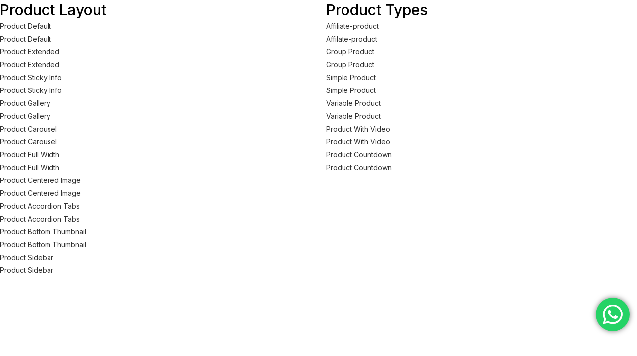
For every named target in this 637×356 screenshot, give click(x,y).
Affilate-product (351, 39)
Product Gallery (25, 103)
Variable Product (353, 103)
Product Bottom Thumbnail (43, 231)
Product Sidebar (26, 257)
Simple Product (351, 77)
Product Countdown (359, 154)
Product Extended (29, 51)
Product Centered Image (40, 180)
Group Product (350, 51)
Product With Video (358, 129)
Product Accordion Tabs (40, 206)
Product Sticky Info (31, 77)
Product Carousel (28, 129)
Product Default (25, 26)
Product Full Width (29, 154)
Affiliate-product (352, 26)
